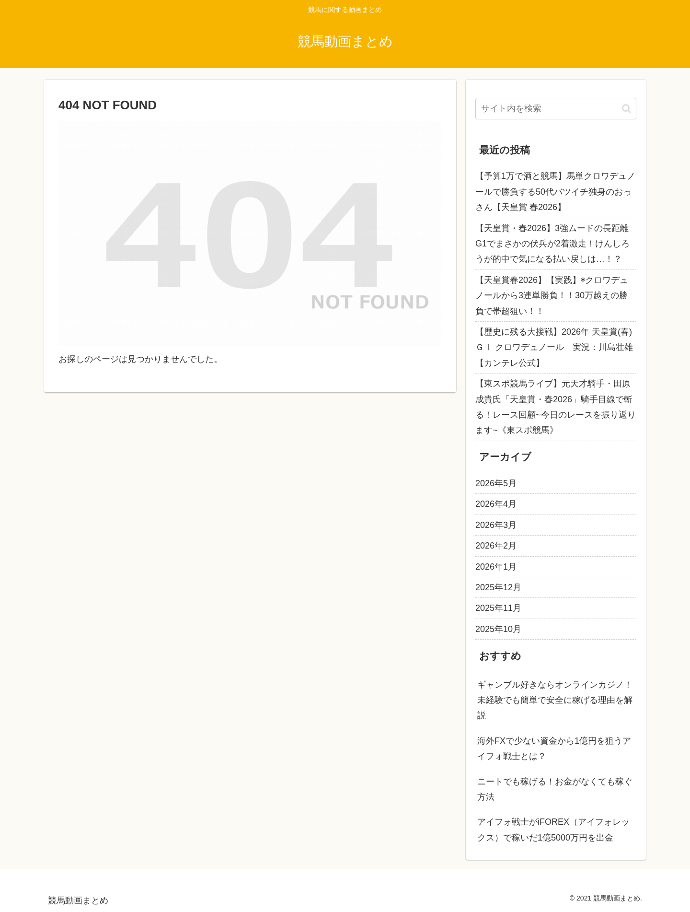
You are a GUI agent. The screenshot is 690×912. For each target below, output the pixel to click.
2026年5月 (496, 483)
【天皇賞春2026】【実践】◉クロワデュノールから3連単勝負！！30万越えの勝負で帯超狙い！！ (551, 295)
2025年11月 (498, 608)
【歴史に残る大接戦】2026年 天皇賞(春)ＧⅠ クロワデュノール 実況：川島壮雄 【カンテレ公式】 (554, 347)
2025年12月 (498, 587)
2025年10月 (498, 629)
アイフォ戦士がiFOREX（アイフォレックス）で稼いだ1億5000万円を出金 (553, 829)
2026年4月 (496, 504)
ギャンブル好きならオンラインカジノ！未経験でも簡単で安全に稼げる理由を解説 (554, 700)
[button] (626, 108)
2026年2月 (496, 545)
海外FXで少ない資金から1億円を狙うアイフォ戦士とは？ (554, 748)
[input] (555, 108)
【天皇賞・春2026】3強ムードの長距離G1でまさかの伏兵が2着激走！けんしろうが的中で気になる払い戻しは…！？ (552, 243)
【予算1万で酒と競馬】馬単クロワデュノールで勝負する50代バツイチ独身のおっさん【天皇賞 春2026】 (555, 191)
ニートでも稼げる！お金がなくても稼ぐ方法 (554, 789)
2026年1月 (496, 567)
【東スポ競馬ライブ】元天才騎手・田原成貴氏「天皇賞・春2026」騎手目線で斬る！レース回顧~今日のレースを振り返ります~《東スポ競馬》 (555, 407)
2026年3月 (496, 525)
